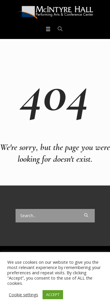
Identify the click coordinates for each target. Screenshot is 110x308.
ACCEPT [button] (53, 294)
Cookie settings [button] (23, 294)
